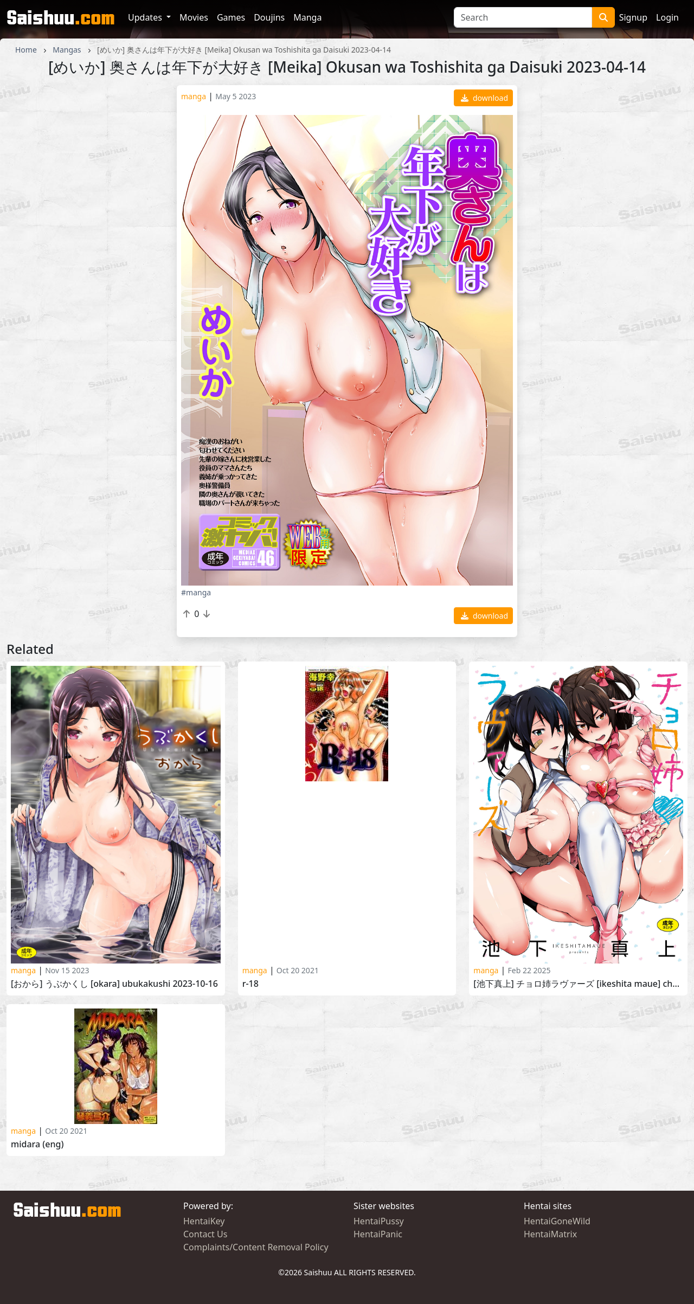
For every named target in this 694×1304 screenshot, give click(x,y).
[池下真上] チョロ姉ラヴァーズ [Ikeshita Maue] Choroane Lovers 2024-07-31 (578, 984)
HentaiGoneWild (557, 1221)
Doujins (269, 17)
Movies (193, 17)
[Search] (523, 17)
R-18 (250, 984)
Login (667, 17)
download (484, 98)
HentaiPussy (379, 1221)
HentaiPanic (378, 1234)
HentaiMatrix (550, 1234)
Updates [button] (146, 17)
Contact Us (205, 1234)
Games (231, 17)
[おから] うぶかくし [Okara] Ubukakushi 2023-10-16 (114, 984)
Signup (633, 17)
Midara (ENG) (37, 1144)
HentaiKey (203, 1221)
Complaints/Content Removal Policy (256, 1247)
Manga (307, 17)
